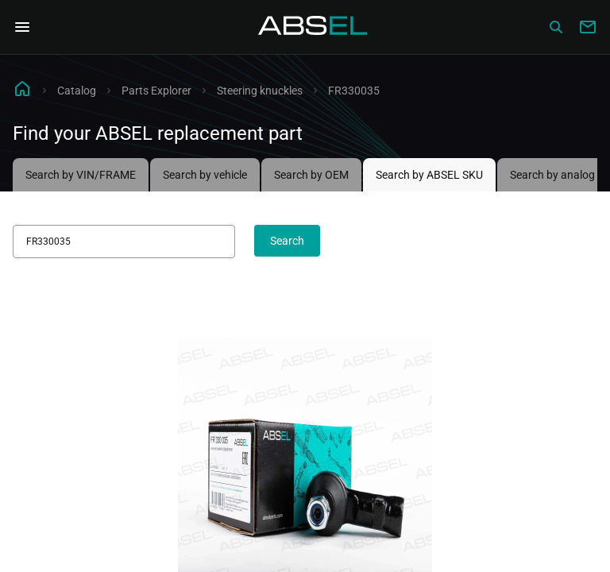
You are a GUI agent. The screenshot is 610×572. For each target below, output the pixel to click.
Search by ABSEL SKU (429, 174)
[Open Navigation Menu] (22, 27)
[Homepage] (313, 27)
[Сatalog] (556, 27)
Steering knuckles (260, 90)
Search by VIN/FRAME (80, 174)
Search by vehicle (205, 174)
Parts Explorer (156, 90)
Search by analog (552, 174)
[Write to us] (587, 27)
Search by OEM (311, 174)
